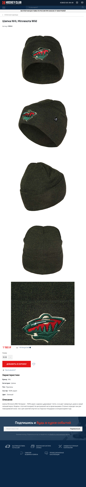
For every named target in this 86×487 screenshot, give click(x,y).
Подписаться (75, 429)
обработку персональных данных (59, 434)
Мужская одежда (11, 15)
